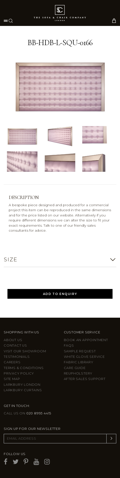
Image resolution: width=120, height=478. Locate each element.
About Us (13, 340)
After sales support (85, 379)
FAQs (69, 345)
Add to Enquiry (60, 294)
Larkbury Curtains (23, 390)
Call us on (27, 413)
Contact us (15, 345)
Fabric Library (78, 362)
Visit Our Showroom (25, 351)
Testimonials (17, 357)
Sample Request (80, 351)
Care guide (75, 368)
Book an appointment (86, 340)
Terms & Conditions (23, 368)
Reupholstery (78, 373)
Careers (12, 362)
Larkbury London (22, 384)
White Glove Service (84, 357)
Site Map (12, 379)
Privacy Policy (19, 373)
